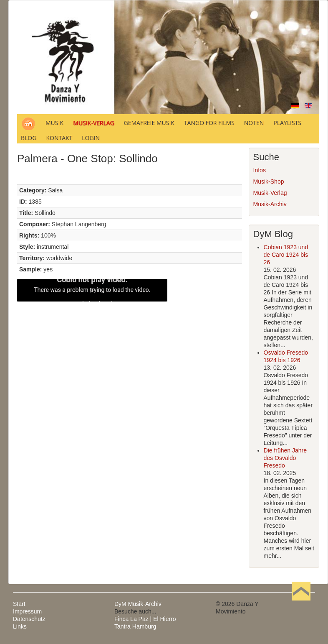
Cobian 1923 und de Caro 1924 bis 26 (286, 255)
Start (19, 604)
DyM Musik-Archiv (137, 604)
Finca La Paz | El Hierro (145, 619)
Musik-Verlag (270, 192)
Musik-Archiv (270, 204)
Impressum (27, 611)
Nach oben (301, 604)
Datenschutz (29, 619)
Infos (259, 170)
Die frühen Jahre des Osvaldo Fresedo (285, 458)
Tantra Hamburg (135, 626)
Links (20, 626)
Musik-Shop (268, 181)
